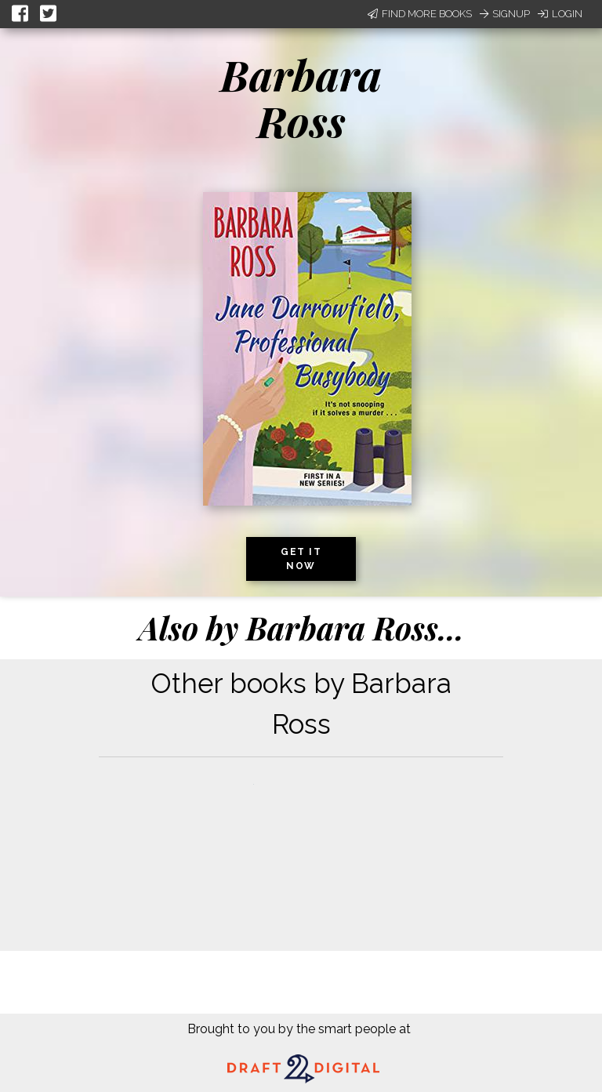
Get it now (301, 558)
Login (560, 14)
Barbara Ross (301, 97)
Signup (505, 14)
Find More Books (420, 14)
